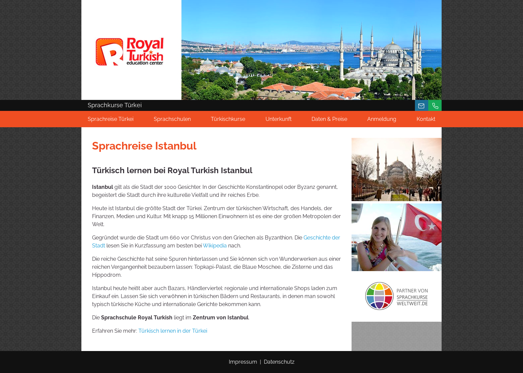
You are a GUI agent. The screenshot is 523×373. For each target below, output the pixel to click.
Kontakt (426, 119)
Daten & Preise (329, 119)
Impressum (243, 362)
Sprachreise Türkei (110, 119)
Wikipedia (215, 245)
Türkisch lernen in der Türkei (172, 331)
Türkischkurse (228, 119)
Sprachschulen (172, 119)
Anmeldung (381, 119)
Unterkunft (279, 119)
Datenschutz (279, 362)
